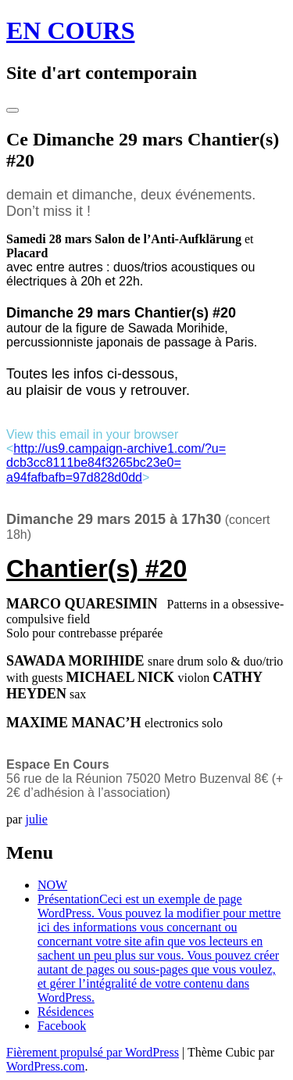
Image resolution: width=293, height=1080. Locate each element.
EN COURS (70, 30)
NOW (52, 885)
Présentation (159, 948)
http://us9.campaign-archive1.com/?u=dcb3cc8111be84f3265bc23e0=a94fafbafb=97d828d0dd (116, 463)
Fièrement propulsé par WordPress (92, 1052)
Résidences (66, 1011)
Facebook (62, 1025)
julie (36, 819)
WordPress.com (45, 1066)
